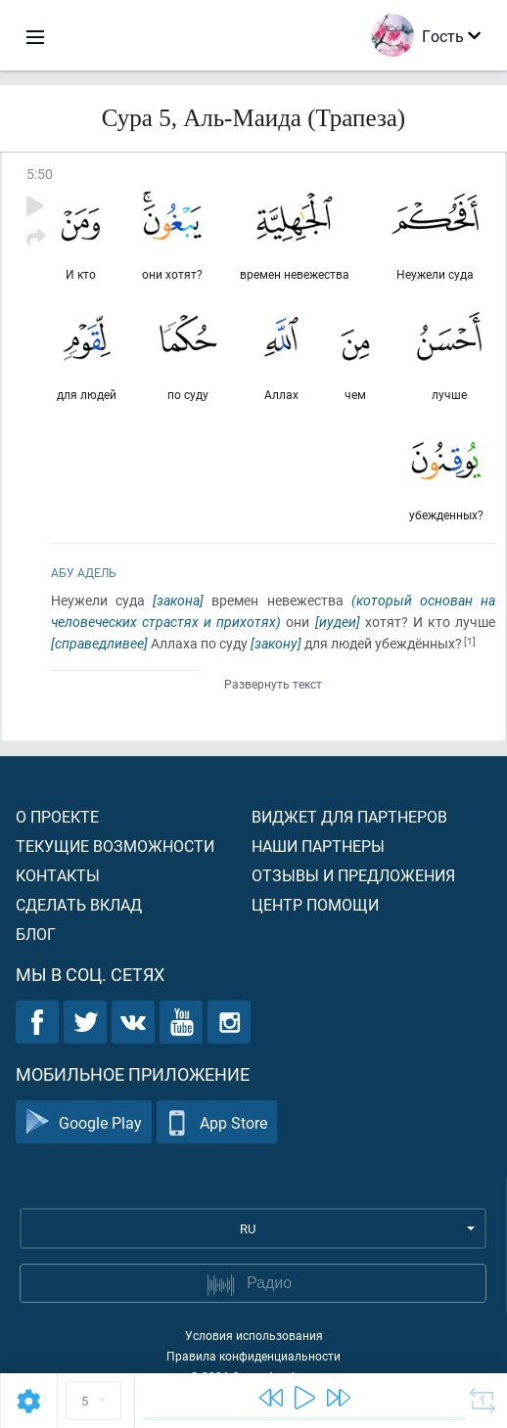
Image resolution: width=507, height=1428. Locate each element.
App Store (216, 1122)
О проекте (57, 816)
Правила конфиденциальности (253, 1355)
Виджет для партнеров (349, 816)
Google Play (83, 1122)
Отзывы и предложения (353, 875)
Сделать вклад (79, 904)
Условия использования (254, 1335)
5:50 (39, 173)
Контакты (58, 875)
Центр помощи (315, 904)
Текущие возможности (115, 845)
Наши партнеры (318, 845)
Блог (36, 933)
